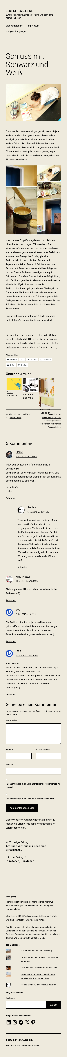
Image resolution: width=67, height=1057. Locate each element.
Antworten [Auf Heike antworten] (11, 498)
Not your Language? (16, 31)
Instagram (11, 347)
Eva (18, 609)
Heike (19, 452)
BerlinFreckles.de (19, 10)
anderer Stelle (13, 135)
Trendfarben (45, 424)
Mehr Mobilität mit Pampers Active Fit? (39, 967)
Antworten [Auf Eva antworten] (11, 641)
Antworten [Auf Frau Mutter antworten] (11, 600)
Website (9, 764)
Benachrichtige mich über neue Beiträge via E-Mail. (31, 798)
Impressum (33, 25)
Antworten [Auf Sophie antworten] (22, 567)
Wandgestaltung (54, 427)
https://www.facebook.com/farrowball (32, 320)
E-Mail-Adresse (44, 749)
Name (9, 749)
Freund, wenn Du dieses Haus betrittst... (39, 984)
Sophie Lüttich (15, 417)
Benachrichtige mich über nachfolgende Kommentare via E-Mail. (33, 786)
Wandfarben (56, 424)
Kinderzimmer (48, 417)
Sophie (31, 507)
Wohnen (57, 417)
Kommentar (12, 720)
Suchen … (10, 998)
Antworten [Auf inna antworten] (11, 694)
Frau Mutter (23, 576)
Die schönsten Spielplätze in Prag (36, 950)
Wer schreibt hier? (15, 25)
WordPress (34, 1045)
